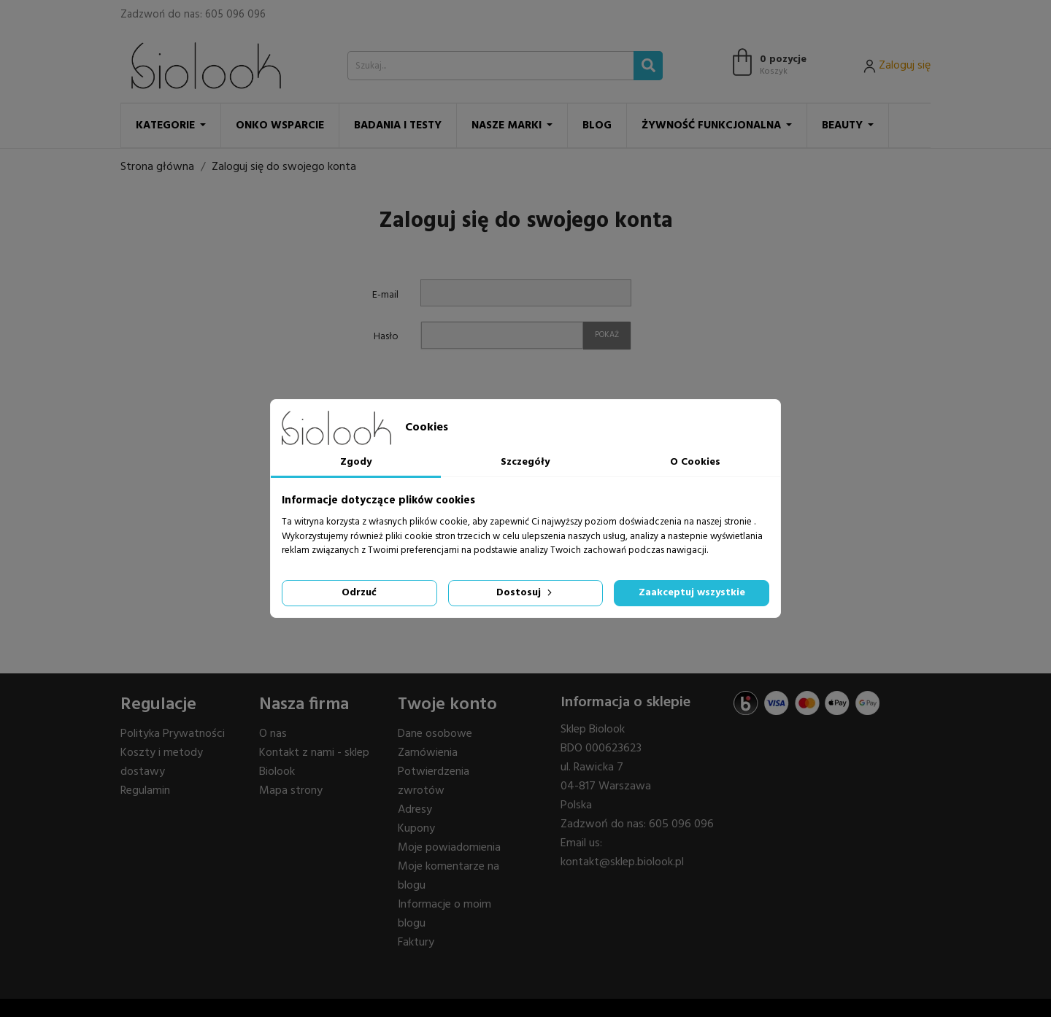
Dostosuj (525, 592)
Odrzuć (359, 592)
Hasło (386, 336)
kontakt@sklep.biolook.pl (622, 862)
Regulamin (145, 790)
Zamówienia (428, 752)
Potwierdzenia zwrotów (433, 781)
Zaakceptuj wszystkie (692, 592)
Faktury (416, 942)
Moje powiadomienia (449, 847)
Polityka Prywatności (172, 733)
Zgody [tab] (355, 462)
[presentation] (518, 391)
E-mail (385, 295)
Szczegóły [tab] (525, 462)
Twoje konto (447, 705)
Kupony (416, 828)
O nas (273, 733)
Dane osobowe (435, 733)
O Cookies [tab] (695, 462)
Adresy (415, 809)
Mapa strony (291, 790)
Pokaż (607, 334)
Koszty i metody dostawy (161, 762)
